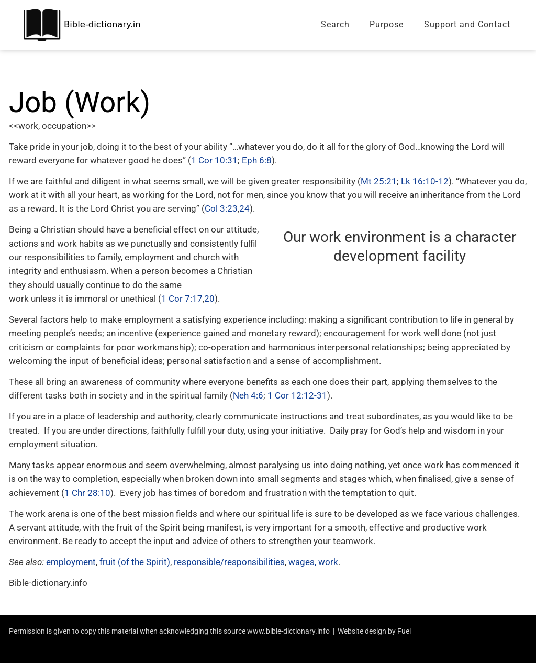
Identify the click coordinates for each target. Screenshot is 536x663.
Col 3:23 (221, 208)
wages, (302, 562)
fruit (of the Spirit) (134, 562)
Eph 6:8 (257, 160)
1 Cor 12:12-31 (297, 395)
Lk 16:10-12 (425, 181)
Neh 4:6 (248, 395)
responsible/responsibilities (229, 562)
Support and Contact (467, 24)
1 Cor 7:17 (182, 298)
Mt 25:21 (379, 181)
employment (71, 562)
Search (335, 24)
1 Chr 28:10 (87, 493)
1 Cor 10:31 (214, 160)
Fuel (404, 631)
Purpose (387, 24)
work (328, 562)
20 (209, 298)
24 (244, 208)
